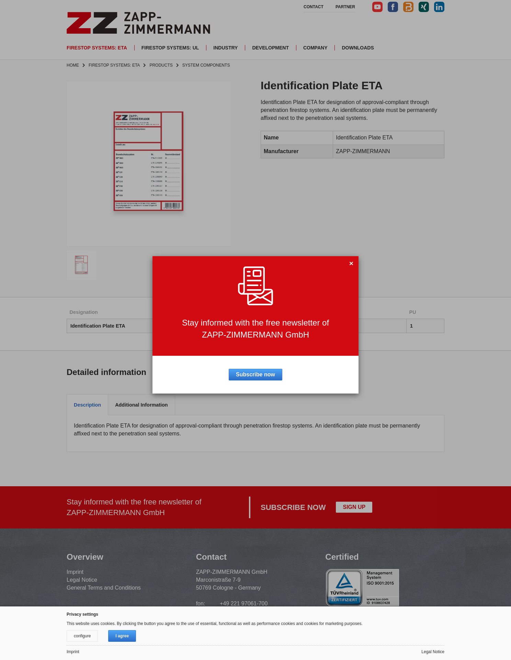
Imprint (75, 572)
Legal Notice (82, 580)
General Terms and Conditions (104, 588)
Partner (345, 6)
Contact (313, 6)
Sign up (354, 507)
